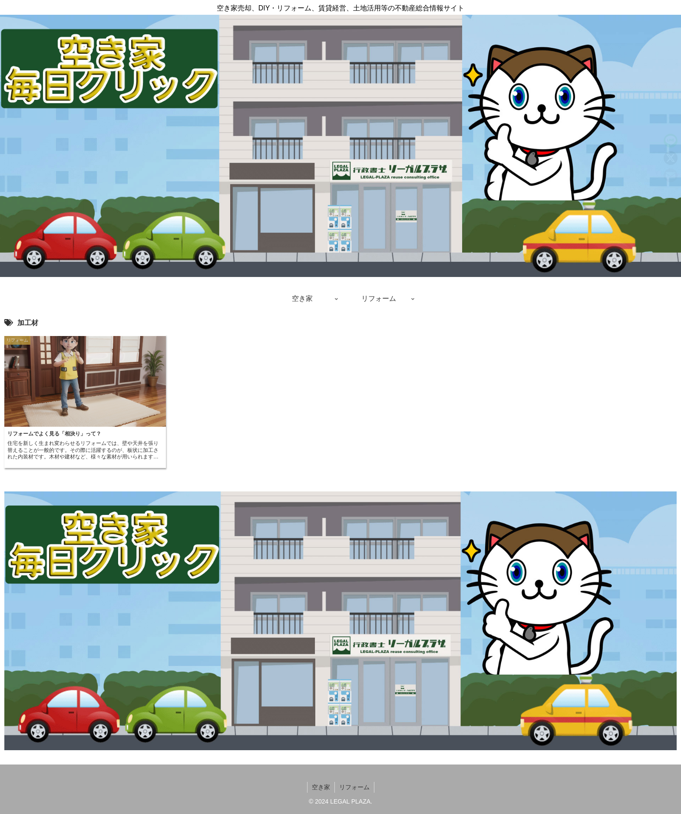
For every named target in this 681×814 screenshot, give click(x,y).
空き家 (321, 787)
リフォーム (354, 787)
